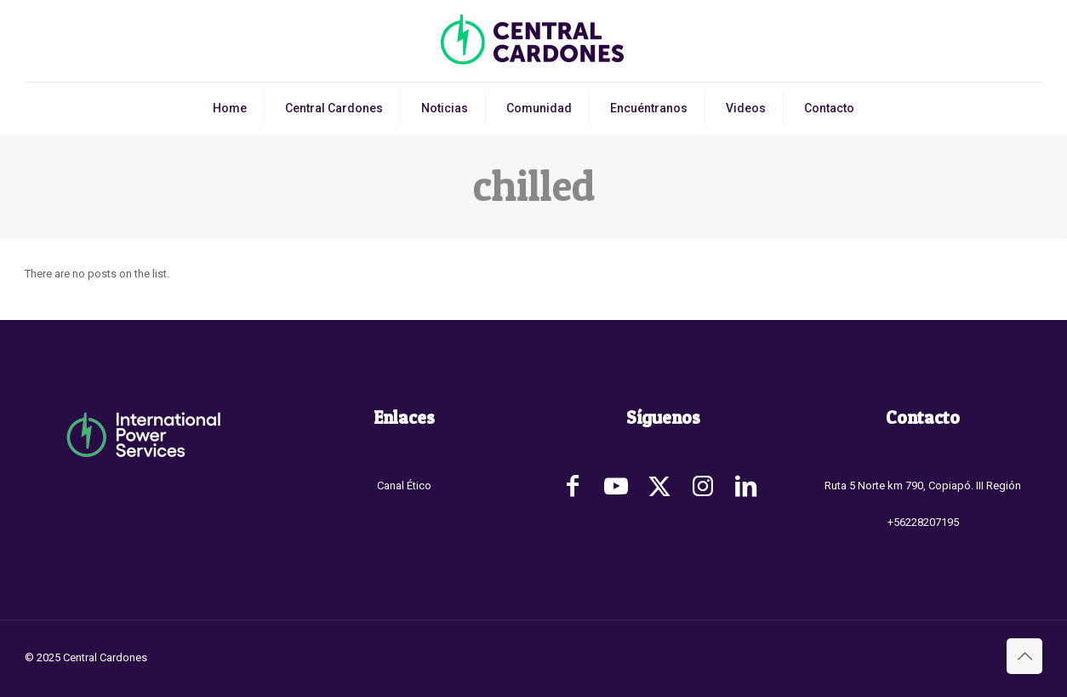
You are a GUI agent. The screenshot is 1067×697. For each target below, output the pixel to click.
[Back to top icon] (1024, 656)
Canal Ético (404, 485)
